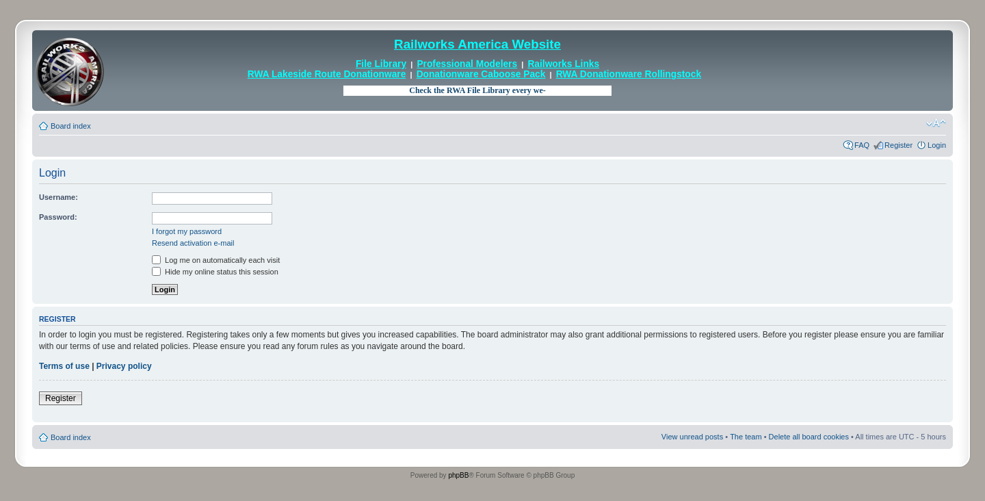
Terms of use (64, 366)
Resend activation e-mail (193, 243)
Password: (58, 217)
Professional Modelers (467, 64)
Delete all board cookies (809, 437)
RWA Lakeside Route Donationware (327, 74)
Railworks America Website (477, 44)
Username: (58, 197)
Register (898, 145)
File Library (381, 64)
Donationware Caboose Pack (481, 74)
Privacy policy (124, 366)
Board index (71, 126)
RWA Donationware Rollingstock (628, 74)
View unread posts (692, 437)
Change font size (936, 123)
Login (937, 145)
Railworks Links (563, 64)
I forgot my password (187, 231)
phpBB (458, 475)
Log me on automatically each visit (216, 260)
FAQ (861, 145)
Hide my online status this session (215, 272)
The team (745, 437)
